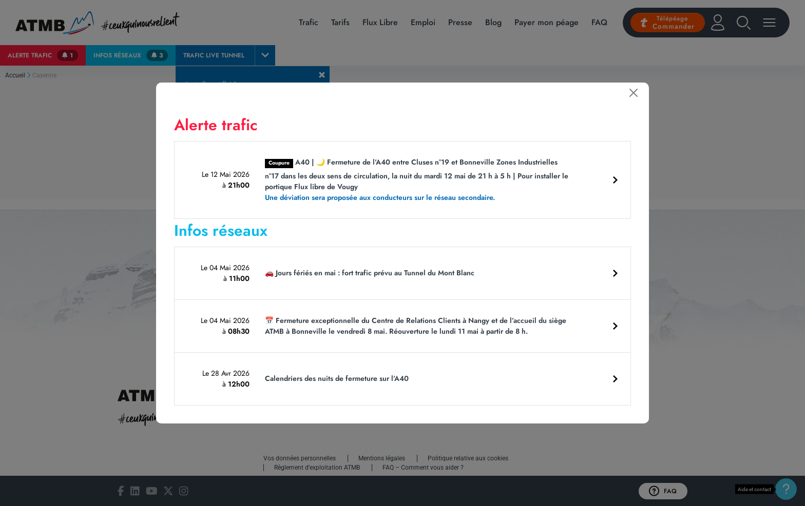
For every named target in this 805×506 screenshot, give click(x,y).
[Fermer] (633, 93)
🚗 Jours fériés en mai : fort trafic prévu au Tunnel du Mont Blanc (369, 273)
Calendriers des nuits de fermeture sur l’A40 (337, 378)
